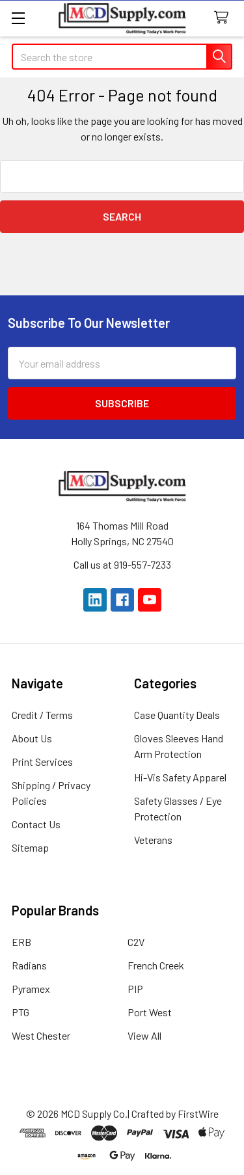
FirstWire (198, 1113)
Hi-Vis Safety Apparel (180, 777)
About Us (32, 738)
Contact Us (36, 824)
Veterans (153, 839)
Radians (29, 965)
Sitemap (30, 847)
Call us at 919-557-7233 (122, 564)
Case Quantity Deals (177, 715)
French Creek (156, 965)
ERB (21, 942)
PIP (135, 988)
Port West (150, 1012)
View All (144, 1035)
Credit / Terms (42, 715)
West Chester (41, 1035)
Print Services (42, 761)
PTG (20, 1012)
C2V (136, 942)
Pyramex (31, 988)
